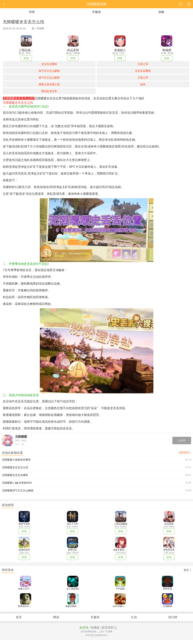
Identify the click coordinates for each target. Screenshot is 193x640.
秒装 (26, 58)
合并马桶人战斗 (120, 606)
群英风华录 (169, 550)
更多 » (187, 569)
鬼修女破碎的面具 (74, 606)
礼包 (134, 617)
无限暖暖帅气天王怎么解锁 (17, 490)
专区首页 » (184, 452)
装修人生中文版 (26, 588)
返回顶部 (107, 627)
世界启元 (72, 550)
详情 (32, 12)
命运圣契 (168, 524)
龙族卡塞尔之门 (121, 550)
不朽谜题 (120, 588)
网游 (56, 617)
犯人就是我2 (73, 588)
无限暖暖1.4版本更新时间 (17, 482)
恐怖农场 (167, 588)
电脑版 (95, 627)
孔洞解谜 (167, 606)
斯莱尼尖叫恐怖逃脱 (28, 606)
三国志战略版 (120, 524)
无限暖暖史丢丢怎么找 (15, 467)
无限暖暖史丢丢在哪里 (15, 475)
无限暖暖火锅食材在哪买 (16, 459)
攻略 (161, 12)
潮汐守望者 (24, 524)
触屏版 (84, 627)
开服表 (96, 12)
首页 (19, 617)
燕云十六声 (72, 524)
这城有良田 (24, 550)
